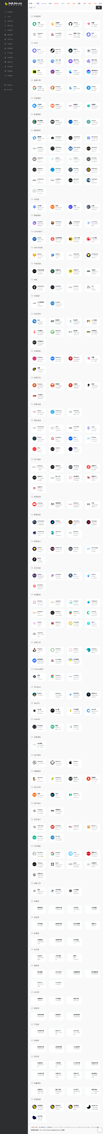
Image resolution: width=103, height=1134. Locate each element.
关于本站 (35, 1127)
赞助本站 (43, 1127)
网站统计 (72, 1127)
